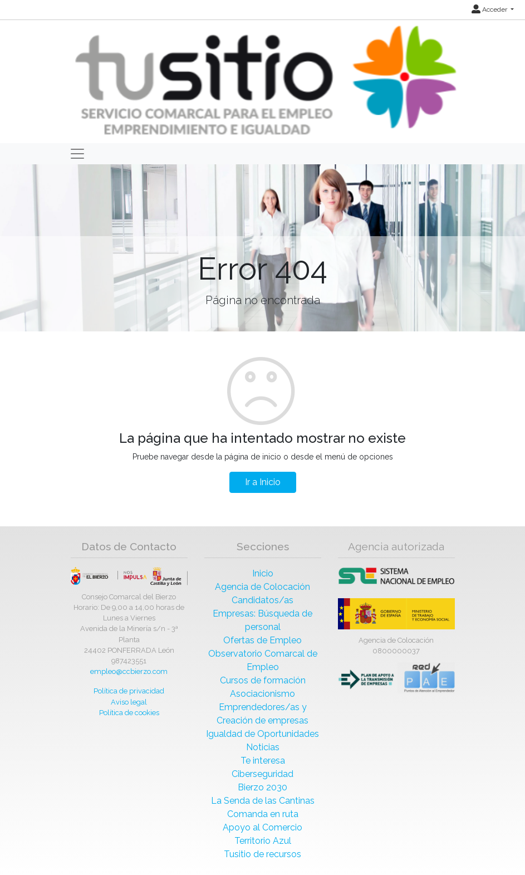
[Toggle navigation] (77, 153)
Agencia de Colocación (262, 586)
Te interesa (263, 760)
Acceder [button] (490, 9)
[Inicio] (264, 81)
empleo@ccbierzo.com (129, 671)
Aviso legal (129, 702)
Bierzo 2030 (262, 787)
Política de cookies (129, 712)
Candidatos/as (262, 600)
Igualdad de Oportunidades (262, 734)
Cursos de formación (263, 680)
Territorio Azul (262, 840)
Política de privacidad (129, 691)
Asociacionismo (262, 693)
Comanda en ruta (262, 814)
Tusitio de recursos (262, 854)
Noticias (262, 747)
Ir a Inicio (263, 482)
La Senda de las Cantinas (263, 800)
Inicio (262, 573)
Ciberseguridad (262, 774)
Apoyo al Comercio (262, 827)
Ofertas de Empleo (262, 640)
